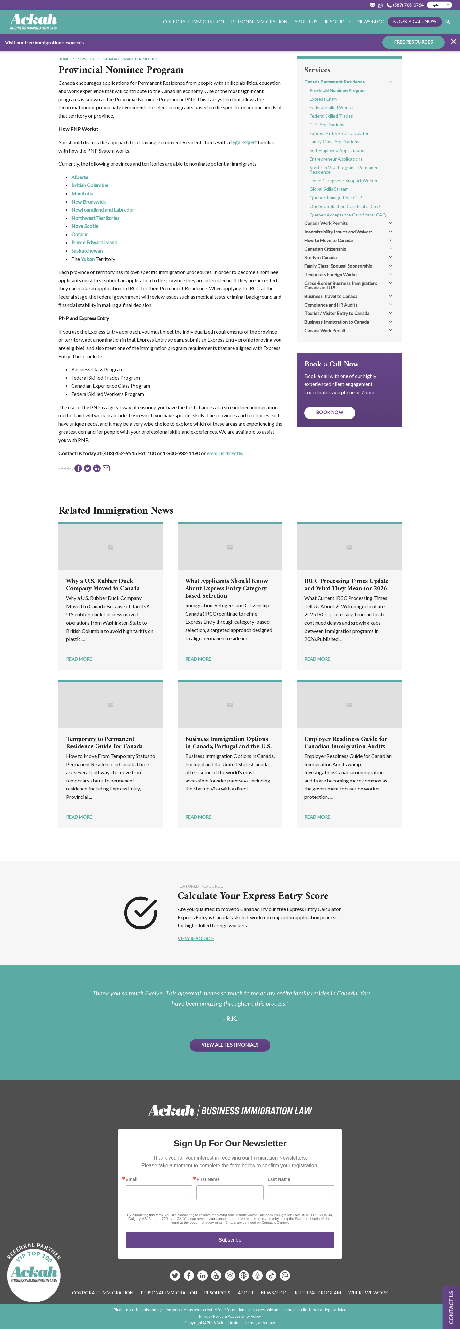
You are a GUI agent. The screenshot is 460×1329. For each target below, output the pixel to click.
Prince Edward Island (94, 242)
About (246, 1292)
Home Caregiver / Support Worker (344, 180)
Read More (79, 659)
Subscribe (229, 1240)
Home (63, 59)
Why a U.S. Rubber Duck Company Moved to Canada (103, 585)
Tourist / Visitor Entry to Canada (336, 313)
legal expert (244, 142)
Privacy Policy (211, 1316)
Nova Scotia (84, 226)
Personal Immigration (259, 21)
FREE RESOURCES (413, 41)
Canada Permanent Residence (130, 59)
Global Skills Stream (329, 189)
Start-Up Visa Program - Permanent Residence (345, 170)
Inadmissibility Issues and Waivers (338, 231)
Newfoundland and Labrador (102, 210)
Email (131, 1179)
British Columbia (89, 185)
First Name (207, 1179)
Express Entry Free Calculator (339, 133)
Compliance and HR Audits (330, 305)
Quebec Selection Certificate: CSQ (345, 206)
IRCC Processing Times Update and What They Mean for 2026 (346, 585)
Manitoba (82, 193)
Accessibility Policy (244, 1316)
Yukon (88, 259)
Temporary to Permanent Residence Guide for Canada (104, 743)
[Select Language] (439, 5)
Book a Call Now (414, 21)
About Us (306, 21)
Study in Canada (320, 257)
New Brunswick (88, 202)
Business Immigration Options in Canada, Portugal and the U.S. (228, 743)
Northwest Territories (95, 218)
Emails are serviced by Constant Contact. (257, 1222)
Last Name (279, 1179)
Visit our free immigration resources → (47, 42)
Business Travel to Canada (330, 296)
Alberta (79, 177)
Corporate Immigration (193, 21)
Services (86, 59)
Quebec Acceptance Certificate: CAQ (348, 214)
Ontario (79, 234)
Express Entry (323, 99)
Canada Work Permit (325, 330)
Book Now (329, 412)
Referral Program (318, 1292)
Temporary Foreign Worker (331, 274)
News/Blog (371, 21)
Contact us (451, 1307)
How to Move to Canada (328, 240)
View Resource (196, 938)
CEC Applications (327, 124)
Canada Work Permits (326, 223)
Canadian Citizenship (325, 249)
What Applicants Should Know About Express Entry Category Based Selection (226, 589)
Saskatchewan (87, 251)
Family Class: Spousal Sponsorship (338, 266)
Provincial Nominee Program (337, 90)
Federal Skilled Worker (332, 107)
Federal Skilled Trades (331, 116)
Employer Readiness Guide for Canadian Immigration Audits (345, 743)
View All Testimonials (230, 1045)
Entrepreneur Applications (336, 158)
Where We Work (368, 1292)
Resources (338, 21)
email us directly (224, 453)
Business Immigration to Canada (336, 322)
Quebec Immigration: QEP (336, 197)
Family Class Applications (334, 141)
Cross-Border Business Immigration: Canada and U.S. (340, 285)
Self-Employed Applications (337, 150)
